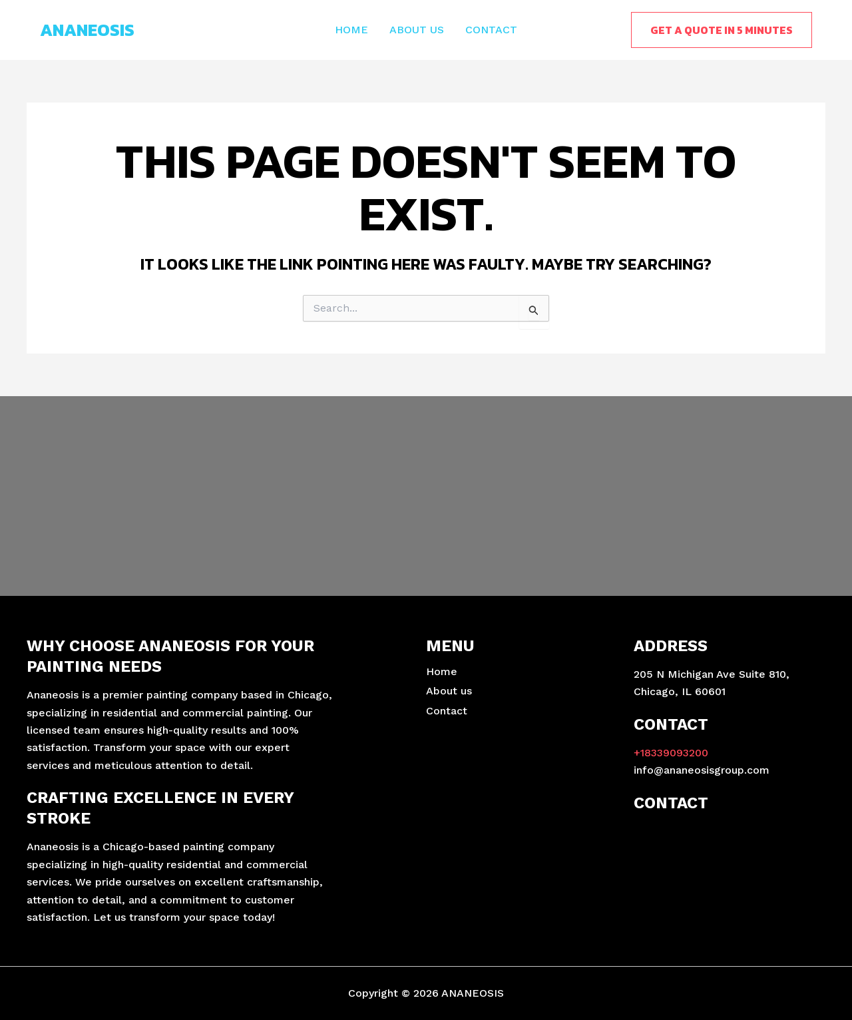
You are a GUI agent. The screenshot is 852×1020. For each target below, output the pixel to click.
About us (416, 29)
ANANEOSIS (87, 30)
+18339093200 (671, 752)
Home (351, 29)
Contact (491, 29)
